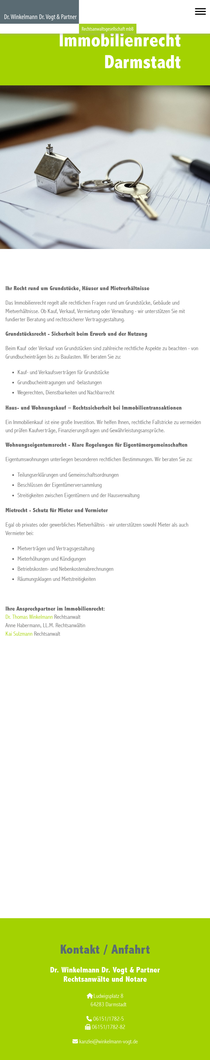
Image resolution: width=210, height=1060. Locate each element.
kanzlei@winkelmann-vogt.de (105, 1041)
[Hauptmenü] (200, 12)
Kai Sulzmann (19, 633)
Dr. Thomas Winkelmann (29, 617)
